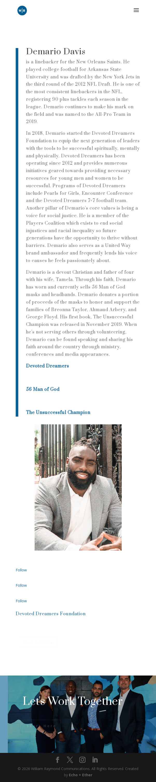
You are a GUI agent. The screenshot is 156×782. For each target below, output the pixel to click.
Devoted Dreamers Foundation (52, 614)
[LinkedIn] (95, 760)
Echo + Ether (80, 774)
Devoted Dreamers (48, 366)
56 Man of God (43, 389)
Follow (22, 569)
